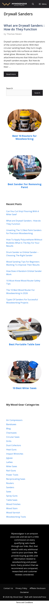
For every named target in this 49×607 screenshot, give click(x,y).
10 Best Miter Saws (24, 388)
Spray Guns (11, 495)
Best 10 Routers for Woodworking (24, 137)
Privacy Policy (21, 588)
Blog (8, 428)
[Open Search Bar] (33, 4)
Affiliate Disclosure (38, 588)
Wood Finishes (13, 504)
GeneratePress (39, 597)
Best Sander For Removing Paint (24, 186)
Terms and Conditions (24, 602)
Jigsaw (9, 457)
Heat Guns (11, 449)
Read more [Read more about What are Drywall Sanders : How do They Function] (11, 74)
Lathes (9, 462)
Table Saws (11, 500)
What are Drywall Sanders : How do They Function (24, 27)
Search (9, 88)
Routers (10, 483)
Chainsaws (11, 432)
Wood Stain (11, 508)
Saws (8, 491)
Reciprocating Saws (15, 478)
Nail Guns (11, 470)
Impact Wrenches (14, 453)
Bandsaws (11, 424)
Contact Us (8, 588)
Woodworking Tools (16, 516)
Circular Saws (12, 436)
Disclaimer (24, 592)
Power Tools (12, 474)
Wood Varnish (13, 512)
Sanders (10, 487)
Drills (8, 441)
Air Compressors (14, 420)
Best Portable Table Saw (24, 344)
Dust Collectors (13, 445)
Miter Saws (11, 466)
